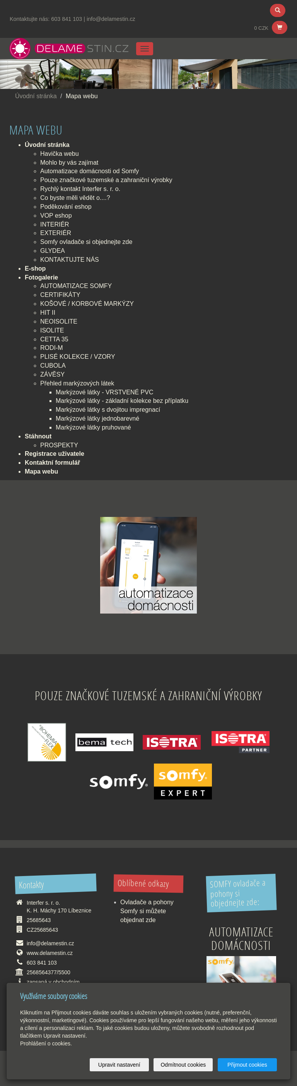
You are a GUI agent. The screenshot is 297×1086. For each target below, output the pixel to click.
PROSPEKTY (59, 445)
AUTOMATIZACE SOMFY (76, 286)
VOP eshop (56, 215)
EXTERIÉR (55, 233)
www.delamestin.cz (50, 953)
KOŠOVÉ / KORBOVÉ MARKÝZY (87, 303)
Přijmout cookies (247, 1065)
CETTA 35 (54, 339)
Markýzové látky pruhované (93, 427)
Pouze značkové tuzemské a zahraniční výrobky (106, 180)
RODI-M (51, 347)
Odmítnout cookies (183, 1065)
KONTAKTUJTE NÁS (69, 259)
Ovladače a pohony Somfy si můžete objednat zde (147, 911)
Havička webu (59, 153)
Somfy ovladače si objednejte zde (86, 242)
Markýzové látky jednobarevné (97, 418)
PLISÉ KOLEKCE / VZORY (77, 356)
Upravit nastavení (119, 1065)
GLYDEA (52, 250)
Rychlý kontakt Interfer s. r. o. (80, 189)
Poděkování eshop (66, 206)
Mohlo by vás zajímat (69, 162)
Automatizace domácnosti (241, 938)
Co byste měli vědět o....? (75, 197)
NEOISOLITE (58, 321)
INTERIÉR (54, 224)
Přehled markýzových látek (77, 383)
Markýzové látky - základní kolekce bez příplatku (122, 400)
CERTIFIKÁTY (60, 295)
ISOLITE (52, 330)
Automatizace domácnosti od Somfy (89, 171)
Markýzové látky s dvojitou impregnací (108, 409)
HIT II (47, 312)
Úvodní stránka (36, 96)
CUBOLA (53, 365)
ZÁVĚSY (52, 374)
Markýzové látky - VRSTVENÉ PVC (105, 392)
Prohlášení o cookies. (46, 1043)
